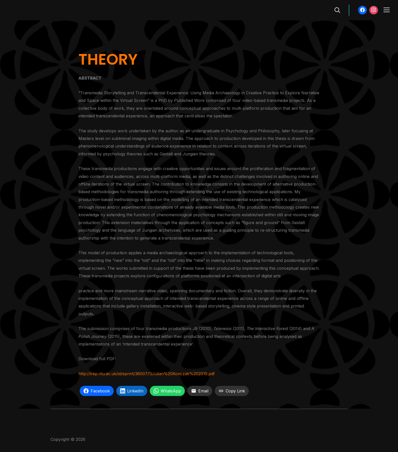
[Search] (337, 10)
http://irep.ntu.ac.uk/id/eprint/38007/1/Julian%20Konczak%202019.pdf (146, 373)
